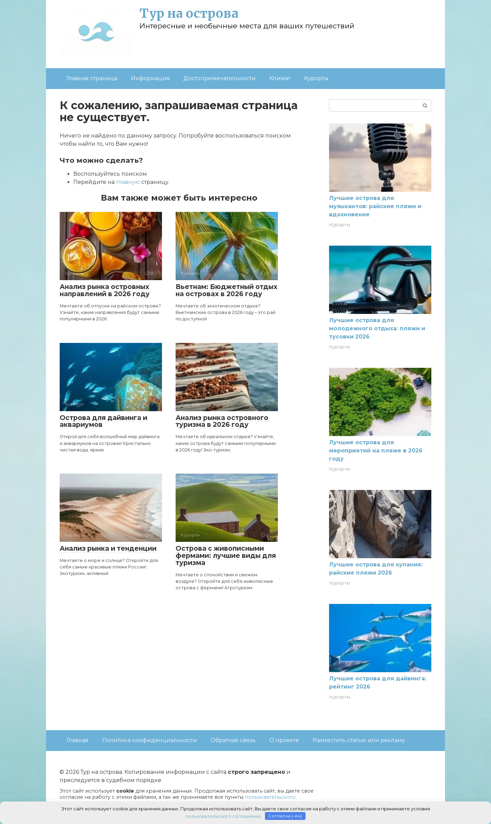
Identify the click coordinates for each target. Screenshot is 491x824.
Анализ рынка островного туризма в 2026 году (222, 421)
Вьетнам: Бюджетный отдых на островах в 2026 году (227, 290)
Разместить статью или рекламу (359, 740)
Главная (77, 740)
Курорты (316, 78)
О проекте (284, 740)
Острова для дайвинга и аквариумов (103, 421)
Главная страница (91, 78)
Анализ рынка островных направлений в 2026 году (105, 290)
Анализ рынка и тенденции (108, 548)
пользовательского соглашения (223, 815)
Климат (280, 78)
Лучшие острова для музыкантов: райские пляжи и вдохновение (375, 206)
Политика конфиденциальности (149, 740)
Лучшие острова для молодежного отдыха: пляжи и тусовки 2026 (377, 328)
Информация (150, 78)
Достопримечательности (219, 78)
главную (128, 182)
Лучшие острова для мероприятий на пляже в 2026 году (375, 450)
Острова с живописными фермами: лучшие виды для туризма (226, 556)
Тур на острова (188, 13)
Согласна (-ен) (285, 815)
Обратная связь (233, 740)
